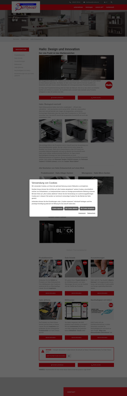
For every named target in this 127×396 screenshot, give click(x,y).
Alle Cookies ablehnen (71, 208)
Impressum (82, 213)
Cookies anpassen (57, 208)
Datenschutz (91, 213)
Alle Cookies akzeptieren (87, 208)
